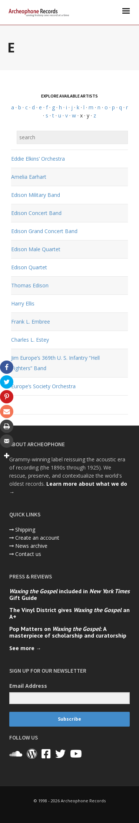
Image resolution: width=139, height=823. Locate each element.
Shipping (25, 529)
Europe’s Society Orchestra (43, 386)
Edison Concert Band (36, 212)
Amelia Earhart (28, 176)
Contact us (28, 553)
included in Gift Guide (69, 594)
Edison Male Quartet (35, 249)
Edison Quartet (29, 267)
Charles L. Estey (30, 339)
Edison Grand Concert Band (44, 231)
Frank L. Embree (30, 321)
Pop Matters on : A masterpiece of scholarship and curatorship (67, 632)
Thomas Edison (30, 285)
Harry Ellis (22, 303)
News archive (31, 545)
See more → (25, 648)
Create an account (37, 537)
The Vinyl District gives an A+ (69, 613)
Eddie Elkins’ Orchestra (38, 158)
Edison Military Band (35, 194)
